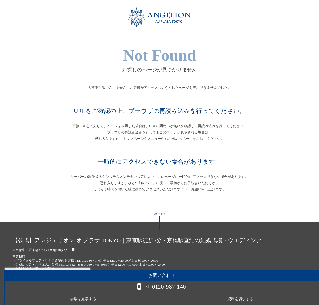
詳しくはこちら (50, 292)
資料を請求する (299, 299)
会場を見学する (259, 299)
